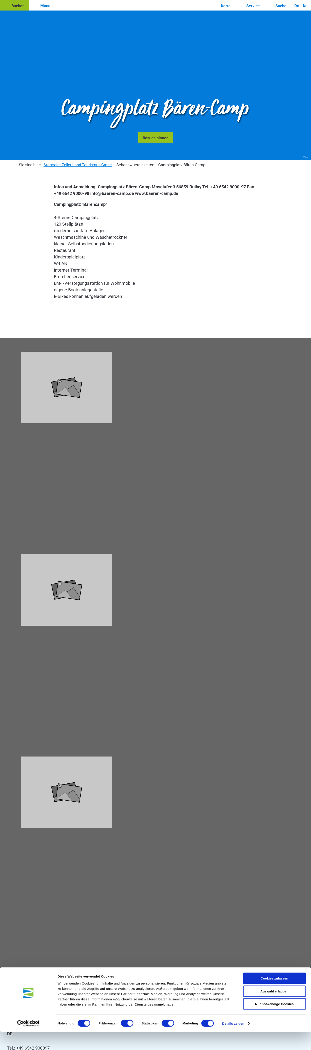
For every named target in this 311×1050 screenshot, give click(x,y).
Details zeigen (233, 1041)
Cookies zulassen (274, 996)
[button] (14, 5)
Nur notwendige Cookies (274, 1022)
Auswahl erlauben (274, 1009)
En (305, 5)
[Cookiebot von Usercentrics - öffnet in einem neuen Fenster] (28, 1041)
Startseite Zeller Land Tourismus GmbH (78, 165)
